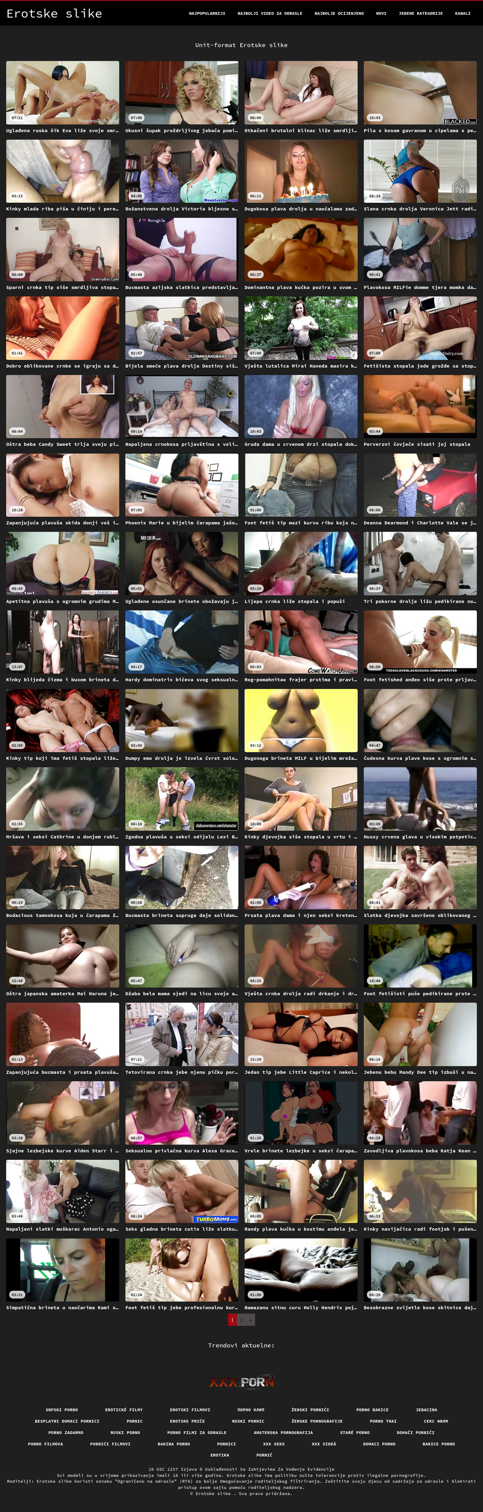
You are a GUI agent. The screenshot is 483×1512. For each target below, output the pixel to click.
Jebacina (426, 1409)
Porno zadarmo (65, 1432)
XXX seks (274, 1444)
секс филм (436, 1421)
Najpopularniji (207, 13)
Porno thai (383, 1421)
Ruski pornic (248, 1421)
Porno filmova (45, 1444)
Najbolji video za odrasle (270, 13)
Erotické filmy (124, 1409)
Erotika (219, 1455)
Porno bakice (372, 1409)
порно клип (251, 1409)
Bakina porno (174, 1444)
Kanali (463, 13)
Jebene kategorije (421, 13)
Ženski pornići (310, 1409)
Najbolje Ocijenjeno (339, 13)
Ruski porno (125, 1432)
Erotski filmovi (190, 1409)
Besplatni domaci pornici (67, 1421)
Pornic (135, 1421)
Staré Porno (355, 1432)
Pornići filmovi (110, 1444)
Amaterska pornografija (283, 1432)
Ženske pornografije (317, 1421)
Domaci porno (379, 1444)
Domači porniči (416, 1432)
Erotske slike (214, 1493)
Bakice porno (439, 1444)
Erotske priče (187, 1421)
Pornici (226, 1444)
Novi (381, 13)
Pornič (264, 1455)
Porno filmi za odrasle (197, 1432)
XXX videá (324, 1444)
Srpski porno (62, 1409)
